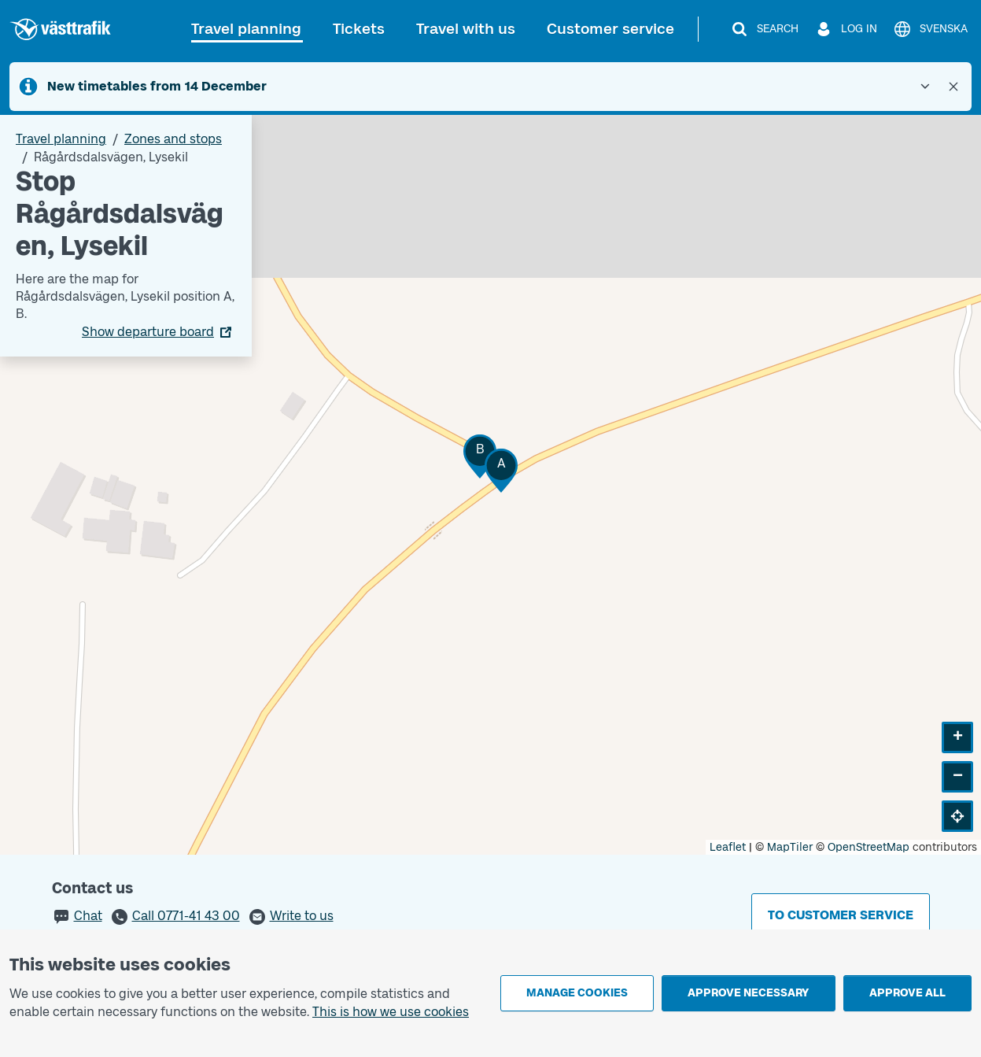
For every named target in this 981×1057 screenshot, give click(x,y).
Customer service (610, 29)
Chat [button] (88, 915)
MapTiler (790, 847)
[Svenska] (930, 29)
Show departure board (148, 331)
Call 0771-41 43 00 (186, 915)
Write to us (302, 915)
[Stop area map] (490, 485)
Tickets (359, 29)
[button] (501, 470)
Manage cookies (577, 993)
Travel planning (246, 29)
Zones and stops (173, 138)
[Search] (764, 29)
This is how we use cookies (390, 1011)
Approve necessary (748, 993)
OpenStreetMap (868, 847)
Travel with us (465, 29)
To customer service (840, 914)
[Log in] (845, 29)
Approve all (907, 993)
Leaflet (728, 847)
